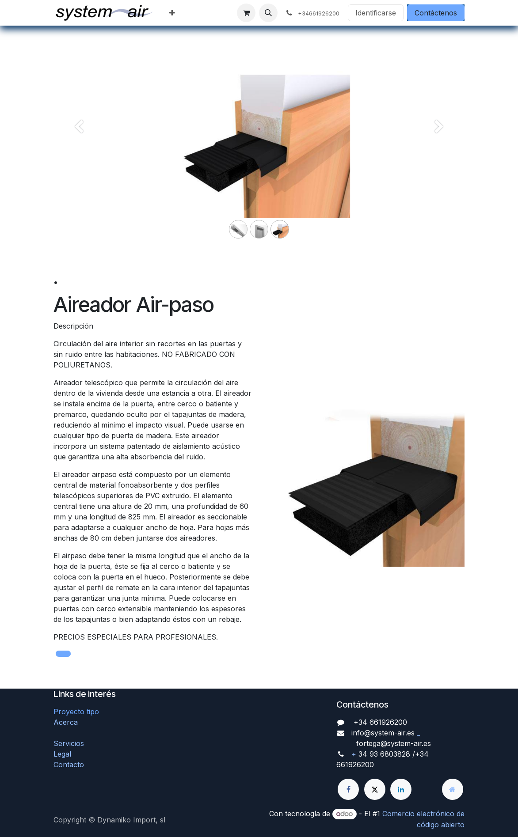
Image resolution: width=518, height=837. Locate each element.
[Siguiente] (439, 141)
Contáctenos (436, 12)
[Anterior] (79, 141)
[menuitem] (172, 13)
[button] (268, 13)
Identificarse (375, 12)
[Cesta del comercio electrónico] (246, 13)
